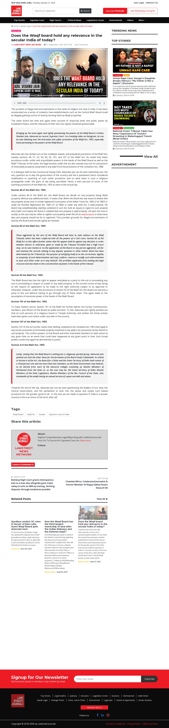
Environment (94, 700)
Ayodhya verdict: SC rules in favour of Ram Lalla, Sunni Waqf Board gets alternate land (26, 525)
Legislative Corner (100, 696)
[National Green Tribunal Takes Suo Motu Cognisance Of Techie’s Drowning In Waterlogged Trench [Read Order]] (134, 112)
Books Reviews (145, 700)
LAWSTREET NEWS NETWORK (27, 44)
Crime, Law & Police (76, 700)
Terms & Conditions (116, 723)
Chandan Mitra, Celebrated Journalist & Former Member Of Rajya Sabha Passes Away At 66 (87, 484)
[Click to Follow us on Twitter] (93, 715)
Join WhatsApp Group (143, 10)
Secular (42, 414)
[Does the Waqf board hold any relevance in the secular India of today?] (93, 512)
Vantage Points (57, 700)
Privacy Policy (133, 723)
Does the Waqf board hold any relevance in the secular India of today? (62, 26)
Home (15, 26)
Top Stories (45, 696)
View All (102, 498)
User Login (139, 2)
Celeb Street (143, 696)
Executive (85, 696)
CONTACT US (152, 2)
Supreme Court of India (59, 414)
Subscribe (115, 10)
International (128, 696)
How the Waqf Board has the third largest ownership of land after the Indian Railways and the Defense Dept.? (59, 526)
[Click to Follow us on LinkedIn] (102, 715)
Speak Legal (25, 26)
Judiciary (73, 696)
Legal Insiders (60, 696)
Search (85, 10)
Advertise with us (94, 707)
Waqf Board (18, 414)
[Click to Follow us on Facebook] (97, 715)
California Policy (150, 723)
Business (115, 696)
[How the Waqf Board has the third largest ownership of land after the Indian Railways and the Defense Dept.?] (59, 512)
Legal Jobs (108, 700)
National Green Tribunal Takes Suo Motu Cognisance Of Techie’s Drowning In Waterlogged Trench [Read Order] (133, 135)
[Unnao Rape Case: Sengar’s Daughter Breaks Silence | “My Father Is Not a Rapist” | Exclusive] (134, 60)
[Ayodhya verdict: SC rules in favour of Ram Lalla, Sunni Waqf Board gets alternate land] (26, 512)
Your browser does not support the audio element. (59, 103)
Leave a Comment (23, 464)
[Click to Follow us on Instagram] (108, 715)
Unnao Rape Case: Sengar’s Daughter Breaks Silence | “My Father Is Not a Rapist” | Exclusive (134, 81)
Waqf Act (31, 414)
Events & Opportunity (125, 700)
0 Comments (81, 44)
